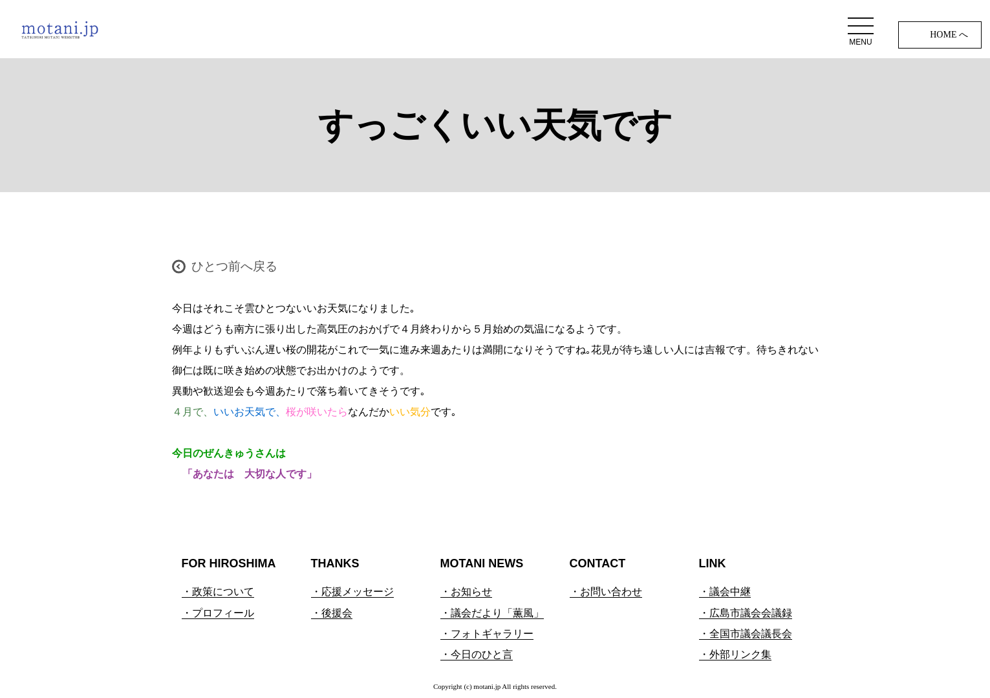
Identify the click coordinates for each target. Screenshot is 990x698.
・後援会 (331, 612)
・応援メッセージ (352, 591)
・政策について (218, 591)
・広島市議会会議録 (745, 612)
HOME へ (949, 34)
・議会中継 (725, 591)
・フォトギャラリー (486, 633)
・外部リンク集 (735, 654)
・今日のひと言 (476, 654)
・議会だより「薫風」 (492, 612)
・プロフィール (218, 612)
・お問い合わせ (606, 591)
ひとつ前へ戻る (234, 266)
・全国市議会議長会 (745, 633)
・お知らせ (466, 591)
